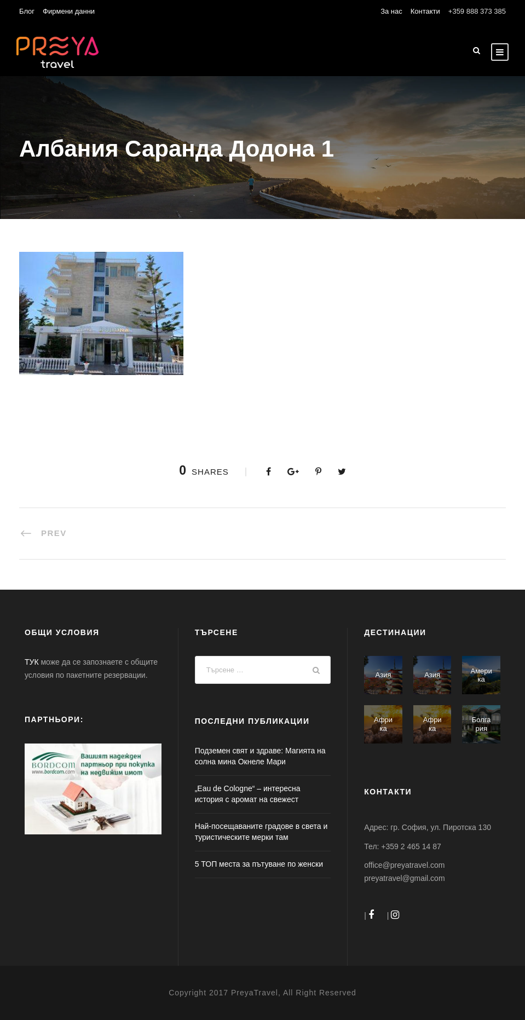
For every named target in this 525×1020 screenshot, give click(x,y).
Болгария (481, 724)
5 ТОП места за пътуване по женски (259, 864)
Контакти (425, 11)
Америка (481, 675)
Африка (383, 724)
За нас (391, 11)
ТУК (32, 662)
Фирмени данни (69, 11)
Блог (26, 11)
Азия (383, 675)
